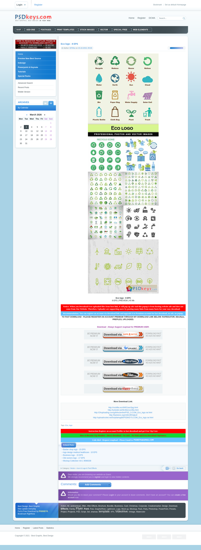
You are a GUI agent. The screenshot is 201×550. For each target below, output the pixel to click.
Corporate (143, 506)
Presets (172, 509)
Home (131, 18)
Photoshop (153, 509)
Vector (72, 468)
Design (165, 506)
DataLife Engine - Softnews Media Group (33, 17)
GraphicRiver (100, 509)
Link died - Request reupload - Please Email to (123, 440)
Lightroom (111, 509)
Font (86, 509)
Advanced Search (25, 83)
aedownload (76, 506)
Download (173, 506)
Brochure (102, 506)
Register (38, 5)
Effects (64, 509)
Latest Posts (38, 528)
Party (145, 509)
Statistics (50, 528)
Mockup (133, 509)
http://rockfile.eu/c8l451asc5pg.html (123, 407)
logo (70, 425)
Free (92, 509)
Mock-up (125, 509)
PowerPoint (163, 509)
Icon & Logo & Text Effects (87, 468)
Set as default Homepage (175, 5)
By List (45, 103)
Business (118, 506)
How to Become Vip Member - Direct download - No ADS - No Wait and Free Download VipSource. (123, 435)
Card (126, 506)
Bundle (110, 506)
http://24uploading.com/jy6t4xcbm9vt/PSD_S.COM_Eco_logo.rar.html (123, 412)
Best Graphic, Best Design (42, 536)
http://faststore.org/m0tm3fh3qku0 (123, 415)
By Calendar (51, 103)
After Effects (92, 506)
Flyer (79, 508)
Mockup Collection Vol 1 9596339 (77, 461)
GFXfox (72, 48)
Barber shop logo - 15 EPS (74, 449)
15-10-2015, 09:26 (85, 48)
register (97, 477)
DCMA (152, 18)
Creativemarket (154, 506)
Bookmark (157, 5)
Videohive (121, 511)
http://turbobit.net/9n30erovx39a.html (123, 410)
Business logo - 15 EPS (73, 455)
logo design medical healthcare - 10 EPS (80, 452)
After (84, 506)
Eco (66, 425)
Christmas (133, 506)
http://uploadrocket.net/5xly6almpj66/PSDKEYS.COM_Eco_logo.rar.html (123, 417)
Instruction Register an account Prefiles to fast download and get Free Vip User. (123, 431)
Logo (118, 509)
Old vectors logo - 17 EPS (74, 458)
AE (68, 506)
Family (72, 509)
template (104, 511)
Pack (140, 509)
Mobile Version (24, 92)
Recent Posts (23, 87)
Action (63, 506)
